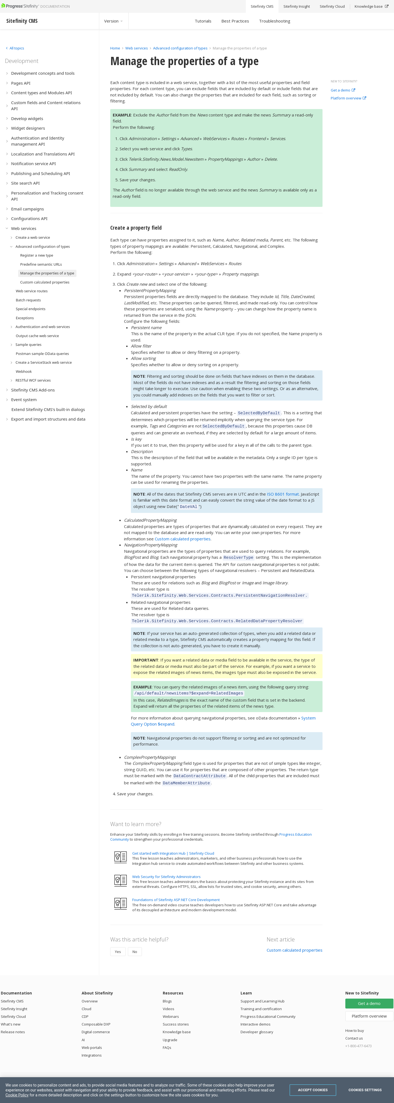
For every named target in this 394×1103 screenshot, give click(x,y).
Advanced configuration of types (180, 48)
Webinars (171, 1009)
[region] (197, 1090)
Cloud (86, 1001)
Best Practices (235, 21)
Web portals (92, 1040)
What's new (10, 1016)
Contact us (354, 1030)
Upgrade (170, 1032)
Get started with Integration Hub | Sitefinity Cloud (173, 845)
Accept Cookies (313, 1090)
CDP (85, 1009)
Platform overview (348, 98)
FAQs (167, 1040)
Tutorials (203, 21)
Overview (90, 993)
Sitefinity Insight (14, 1001)
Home (115, 48)
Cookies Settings (365, 1090)
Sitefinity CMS (12, 993)
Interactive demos (256, 1016)
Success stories (176, 1016)
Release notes (13, 1024)
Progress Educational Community (268, 1009)
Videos (168, 1001)
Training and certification (261, 1001)
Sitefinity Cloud (13, 1009)
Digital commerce (96, 1024)
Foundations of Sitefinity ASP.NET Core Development (176, 892)
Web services (136, 48)
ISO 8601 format (283, 492)
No (135, 944)
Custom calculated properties (183, 536)
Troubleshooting (274, 21)
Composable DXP (96, 1016)
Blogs (167, 993)
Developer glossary (257, 1024)
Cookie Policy (17, 1095)
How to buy (354, 1023)
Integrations (92, 1047)
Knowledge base (177, 1024)
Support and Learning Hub (263, 993)
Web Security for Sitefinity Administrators (166, 869)
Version (113, 21)
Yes (118, 944)
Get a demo (343, 90)
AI (83, 1032)
